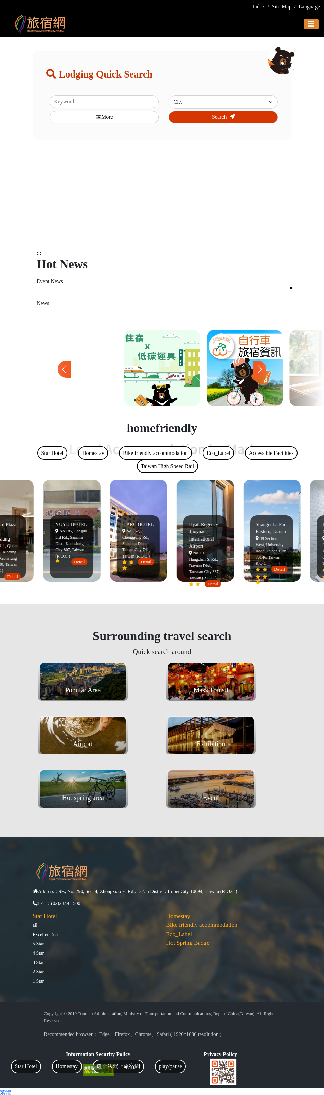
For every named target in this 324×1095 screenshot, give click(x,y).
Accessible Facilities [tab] (271, 453)
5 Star (38, 943)
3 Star (38, 962)
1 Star (38, 981)
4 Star (38, 953)
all (35, 925)
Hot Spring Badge (187, 942)
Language (309, 7)
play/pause (170, 1066)
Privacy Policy (220, 1054)
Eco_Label (179, 933)
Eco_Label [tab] (218, 453)
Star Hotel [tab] (26, 1066)
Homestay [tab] (67, 1066)
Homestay (178, 915)
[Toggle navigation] (311, 24)
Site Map (281, 7)
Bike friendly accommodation (201, 924)
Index (258, 7)
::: (247, 7)
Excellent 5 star (47, 934)
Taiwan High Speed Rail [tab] (167, 466)
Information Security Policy (98, 1054)
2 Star (38, 971)
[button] (259, 369)
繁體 (5, 1092)
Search (223, 117)
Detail (14, 576)
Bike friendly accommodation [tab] (155, 453)
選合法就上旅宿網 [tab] (118, 1066)
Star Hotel (45, 915)
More (104, 117)
